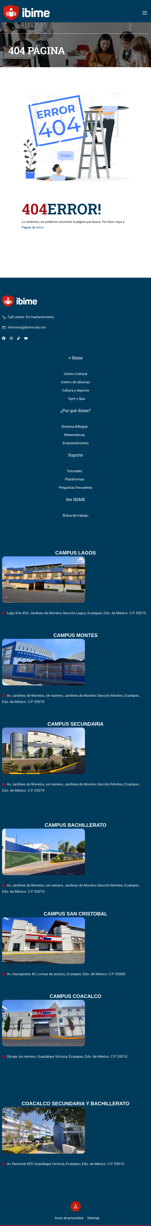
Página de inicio (33, 227)
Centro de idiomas (75, 382)
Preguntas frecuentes (75, 488)
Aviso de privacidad (69, 1218)
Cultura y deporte (75, 390)
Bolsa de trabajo (75, 515)
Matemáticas (74, 435)
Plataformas (74, 479)
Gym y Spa (76, 399)
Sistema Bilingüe (75, 427)
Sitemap (93, 1218)
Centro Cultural (75, 374)
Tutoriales (74, 471)
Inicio (6, 27)
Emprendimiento (76, 443)
